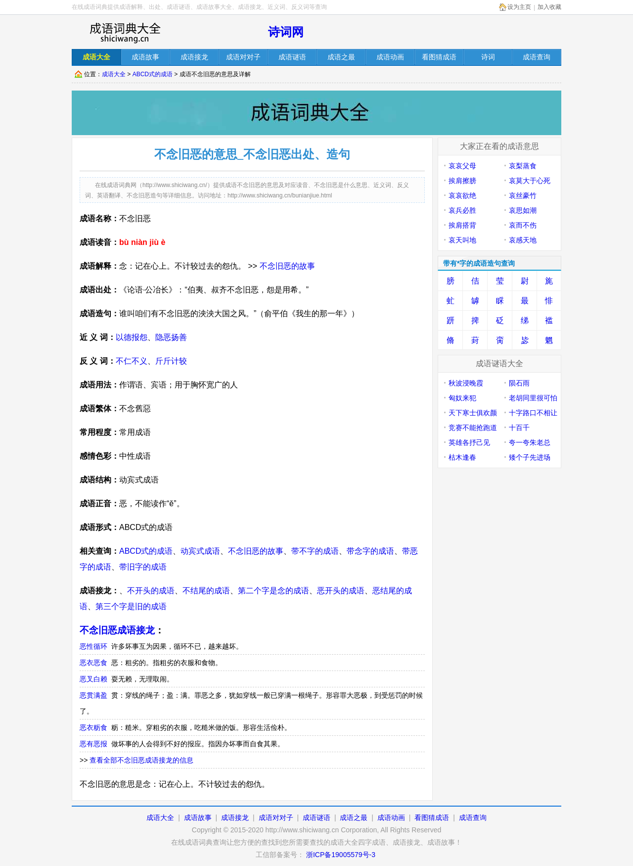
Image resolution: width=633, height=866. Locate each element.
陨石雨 (519, 383)
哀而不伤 (523, 225)
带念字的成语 (370, 551)
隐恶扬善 (171, 337)
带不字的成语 (315, 551)
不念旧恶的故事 (287, 266)
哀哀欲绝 (462, 195)
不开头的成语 (151, 590)
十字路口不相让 (533, 413)
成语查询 (473, 817)
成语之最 (353, 817)
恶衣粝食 (93, 727)
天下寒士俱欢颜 (473, 413)
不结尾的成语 (206, 590)
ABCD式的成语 (153, 74)
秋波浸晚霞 (466, 383)
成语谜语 (316, 817)
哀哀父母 (462, 166)
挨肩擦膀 (462, 181)
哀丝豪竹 (523, 195)
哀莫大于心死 (529, 181)
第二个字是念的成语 (273, 590)
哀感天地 (523, 240)
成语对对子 (276, 817)
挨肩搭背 (462, 225)
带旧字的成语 (143, 567)
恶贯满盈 (93, 695)
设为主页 (519, 6)
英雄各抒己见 (469, 442)
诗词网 (286, 32)
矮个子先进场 (529, 457)
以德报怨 (131, 337)
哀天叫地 (462, 240)
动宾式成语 (200, 551)
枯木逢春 (462, 457)
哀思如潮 (523, 210)
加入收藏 (549, 6)
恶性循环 (93, 646)
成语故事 (198, 817)
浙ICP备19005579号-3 (340, 855)
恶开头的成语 (340, 590)
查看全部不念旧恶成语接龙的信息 (141, 760)
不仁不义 (131, 361)
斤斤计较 (171, 361)
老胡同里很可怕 (533, 398)
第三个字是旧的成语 (131, 606)
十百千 (519, 428)
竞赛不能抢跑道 (473, 428)
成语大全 (114, 74)
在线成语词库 (124, 32)
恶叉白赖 (93, 679)
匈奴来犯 (462, 398)
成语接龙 (235, 817)
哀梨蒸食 (523, 166)
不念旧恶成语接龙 (117, 630)
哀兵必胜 (462, 210)
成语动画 (391, 817)
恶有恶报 (93, 744)
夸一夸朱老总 (529, 442)
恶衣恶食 (93, 663)
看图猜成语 (431, 817)
